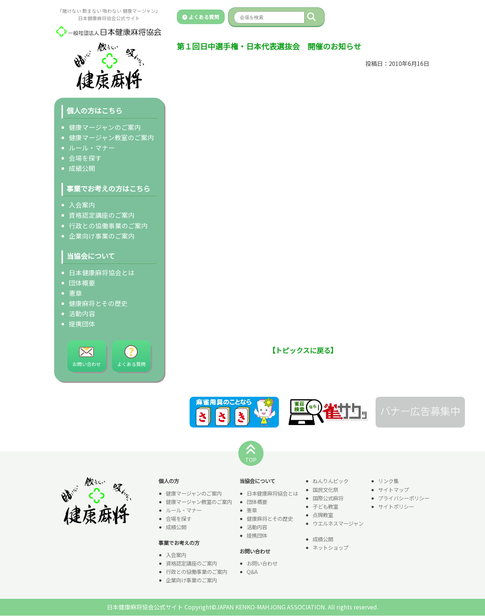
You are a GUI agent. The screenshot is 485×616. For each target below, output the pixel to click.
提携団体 (82, 323)
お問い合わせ (262, 563)
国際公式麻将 (328, 498)
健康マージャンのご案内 (105, 127)
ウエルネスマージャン (338, 523)
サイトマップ (393, 490)
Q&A (252, 572)
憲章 (75, 293)
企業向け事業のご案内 (102, 235)
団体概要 (82, 282)
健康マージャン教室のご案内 (111, 137)
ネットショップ (330, 548)
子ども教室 (325, 507)
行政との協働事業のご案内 (108, 225)
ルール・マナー (92, 147)
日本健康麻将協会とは (102, 272)
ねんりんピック (330, 481)
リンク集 (388, 481)
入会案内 (82, 204)
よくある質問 (200, 16)
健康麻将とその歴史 (98, 303)
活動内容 (82, 313)
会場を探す (85, 158)
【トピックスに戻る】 (302, 350)
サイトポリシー (396, 507)
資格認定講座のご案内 (102, 215)
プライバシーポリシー (403, 498)
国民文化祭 (325, 490)
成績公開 (82, 168)
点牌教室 (323, 515)
